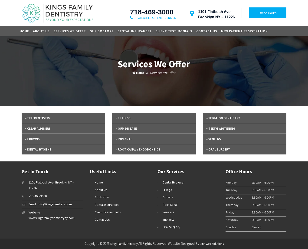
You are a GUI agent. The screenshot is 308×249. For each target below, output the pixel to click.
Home (24, 31)
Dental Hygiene (173, 182)
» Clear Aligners (38, 128)
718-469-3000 (152, 12)
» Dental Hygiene (38, 149)
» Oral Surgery (218, 149)
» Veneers (213, 139)
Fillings (167, 190)
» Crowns (32, 139)
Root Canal (170, 205)
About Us (41, 31)
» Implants (124, 139)
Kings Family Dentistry (124, 244)
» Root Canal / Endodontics (138, 149)
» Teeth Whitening (220, 128)
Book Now (102, 197)
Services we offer (70, 31)
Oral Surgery (171, 227)
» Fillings (123, 118)
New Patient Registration (244, 31)
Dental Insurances (134, 31)
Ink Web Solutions (212, 244)
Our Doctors (102, 31)
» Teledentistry (37, 118)
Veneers (168, 212)
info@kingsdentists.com (55, 204)
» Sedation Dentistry (223, 118)
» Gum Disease (126, 128)
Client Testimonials (173, 31)
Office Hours (268, 13)
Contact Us (206, 31)
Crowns (168, 197)
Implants (168, 219)
